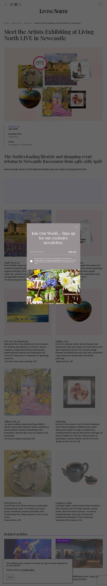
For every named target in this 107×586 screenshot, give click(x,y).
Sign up (72, 251)
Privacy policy (38, 260)
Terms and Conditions (54, 260)
